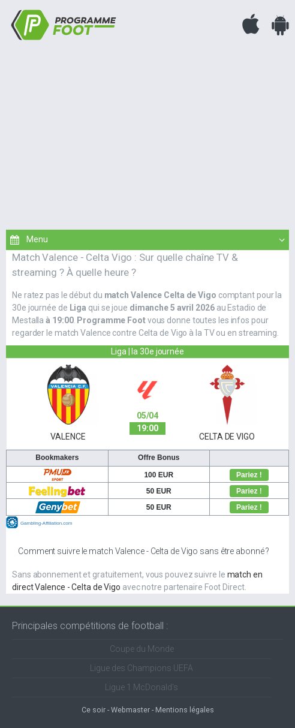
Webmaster (130, 709)
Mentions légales (184, 709)
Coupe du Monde (142, 649)
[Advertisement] (147, 134)
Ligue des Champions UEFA (141, 668)
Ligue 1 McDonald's (141, 687)
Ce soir (94, 709)
